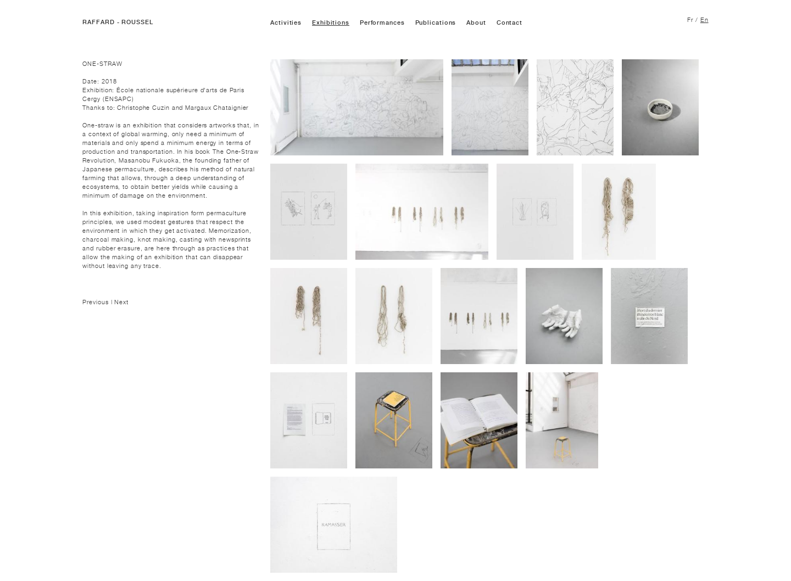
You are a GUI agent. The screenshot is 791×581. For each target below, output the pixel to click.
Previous (96, 302)
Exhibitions (330, 22)
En (704, 20)
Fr (690, 20)
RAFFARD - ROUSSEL (117, 22)
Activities (286, 22)
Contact (509, 22)
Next (121, 302)
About (476, 22)
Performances (382, 22)
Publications (435, 22)
